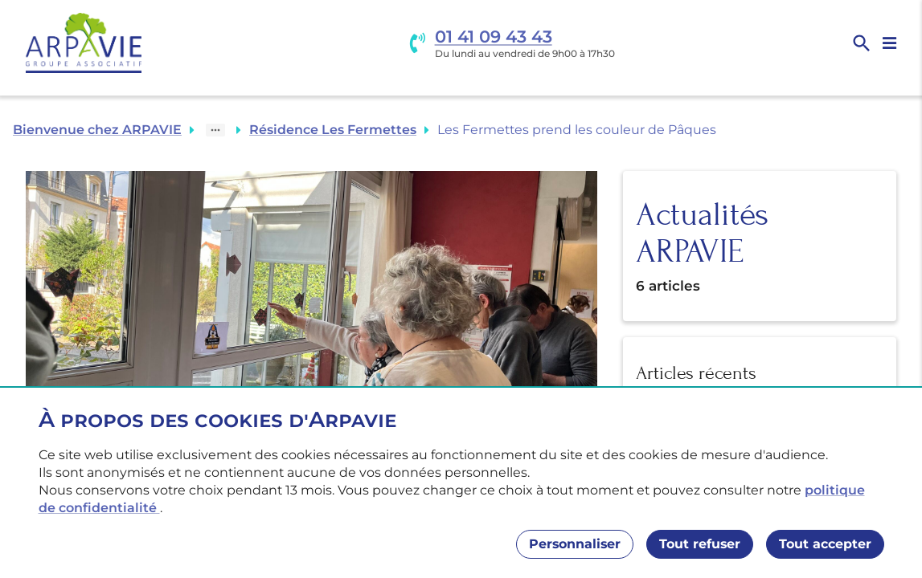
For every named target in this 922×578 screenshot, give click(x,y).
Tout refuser (699, 544)
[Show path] (215, 130)
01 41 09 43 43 (493, 36)
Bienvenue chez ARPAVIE (97, 129)
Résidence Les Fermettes (332, 129)
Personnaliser (575, 544)
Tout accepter (825, 544)
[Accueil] (83, 43)
